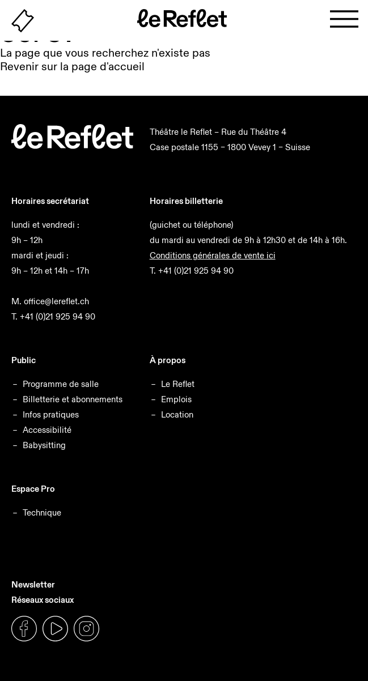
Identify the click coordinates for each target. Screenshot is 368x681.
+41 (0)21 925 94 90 (57, 316)
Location (177, 414)
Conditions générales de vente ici (213, 255)
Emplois (176, 399)
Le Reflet (177, 383)
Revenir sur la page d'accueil (72, 66)
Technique (42, 512)
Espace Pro (33, 488)
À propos (167, 360)
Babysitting (44, 445)
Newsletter (33, 584)
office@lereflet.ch (56, 301)
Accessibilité (47, 429)
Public (23, 360)
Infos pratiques (51, 414)
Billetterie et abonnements (72, 399)
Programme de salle (61, 383)
